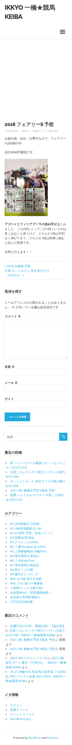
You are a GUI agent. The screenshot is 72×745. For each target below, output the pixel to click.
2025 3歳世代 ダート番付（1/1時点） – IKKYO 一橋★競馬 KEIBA (36, 662)
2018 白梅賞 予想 (19, 266)
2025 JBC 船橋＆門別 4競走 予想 (32, 490)
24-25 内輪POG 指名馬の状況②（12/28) (37, 671)
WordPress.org (20, 719)
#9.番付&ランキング (24, 574)
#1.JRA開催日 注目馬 (24, 523)
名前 (10, 367)
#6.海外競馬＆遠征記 (24, 556)
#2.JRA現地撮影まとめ (26, 528)
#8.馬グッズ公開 (21, 569)
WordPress (34, 737)
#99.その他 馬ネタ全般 (26, 578)
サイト (9, 399)
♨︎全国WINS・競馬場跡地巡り (30, 592)
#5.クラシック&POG (24, 542)
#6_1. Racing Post (22, 560)
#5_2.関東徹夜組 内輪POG (28, 551)
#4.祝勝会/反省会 (22, 537)
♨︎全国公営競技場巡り (25, 597)
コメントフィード (22, 714)
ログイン (16, 705)
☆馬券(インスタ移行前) (44, 131)
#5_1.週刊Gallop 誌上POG (28, 546)
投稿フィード (19, 709)
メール (11, 383)
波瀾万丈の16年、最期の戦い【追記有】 (38, 626)
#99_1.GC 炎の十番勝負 (26, 583)
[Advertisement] (36, 77)
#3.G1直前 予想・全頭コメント (31, 533)
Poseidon (52, 737)
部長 (24, 131)
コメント (13, 316)
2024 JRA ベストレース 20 (28, 658)
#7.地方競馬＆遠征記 (24, 565)
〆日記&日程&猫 (21, 601)
